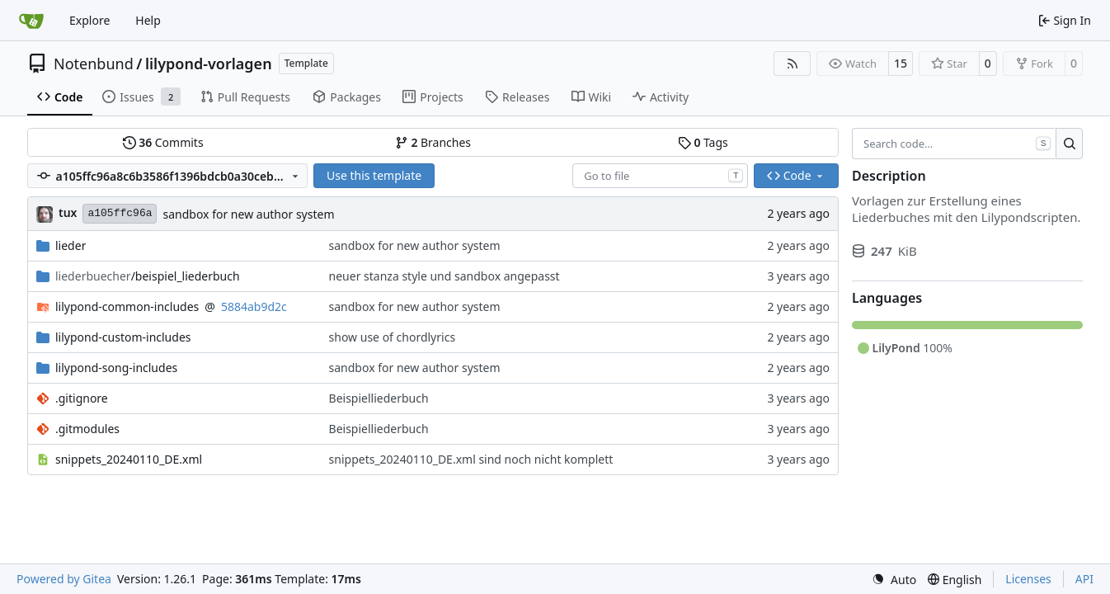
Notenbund (94, 63)
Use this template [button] (374, 175)
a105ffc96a (119, 213)
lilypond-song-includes (116, 367)
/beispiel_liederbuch (147, 276)
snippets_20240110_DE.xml (128, 459)
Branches (433, 142)
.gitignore (81, 398)
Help (148, 20)
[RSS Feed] (792, 63)
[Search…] (1069, 143)
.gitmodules (87, 428)
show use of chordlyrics (392, 337)
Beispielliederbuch (379, 398)
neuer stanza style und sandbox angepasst (444, 276)
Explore (89, 20)
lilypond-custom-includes (123, 337)
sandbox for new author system (248, 214)
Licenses (1028, 579)
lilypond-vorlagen (208, 63)
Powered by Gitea (63, 579)
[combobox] (660, 175)
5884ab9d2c (254, 306)
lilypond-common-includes (127, 306)
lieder (70, 245)
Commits (163, 142)
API (1084, 579)
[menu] (894, 579)
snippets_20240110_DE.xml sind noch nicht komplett (471, 459)
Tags (703, 142)
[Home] (31, 20)
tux (68, 212)
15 (900, 63)
